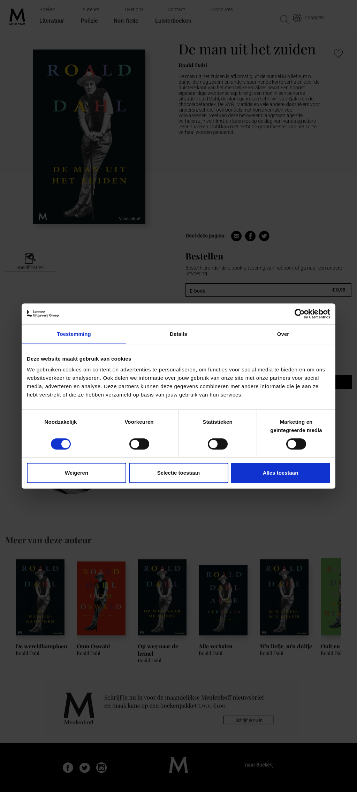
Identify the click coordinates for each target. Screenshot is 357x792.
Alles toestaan (280, 473)
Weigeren (76, 473)
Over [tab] (283, 334)
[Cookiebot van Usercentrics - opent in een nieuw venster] (299, 314)
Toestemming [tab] (74, 334)
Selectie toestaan (178, 473)
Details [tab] (178, 334)
